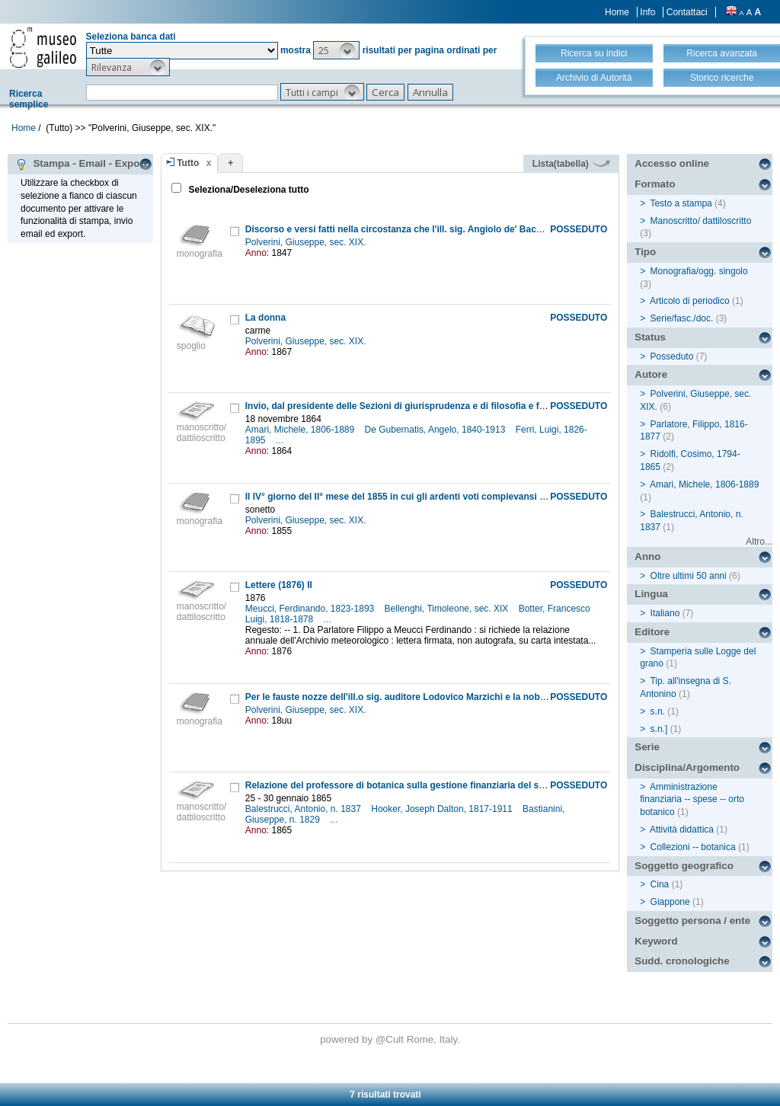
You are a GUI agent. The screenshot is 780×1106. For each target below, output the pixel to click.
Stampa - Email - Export (81, 164)
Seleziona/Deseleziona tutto (247, 189)
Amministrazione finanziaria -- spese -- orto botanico (692, 800)
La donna (265, 317)
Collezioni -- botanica (693, 847)
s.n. (658, 711)
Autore (651, 374)
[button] (336, 50)
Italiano (665, 613)
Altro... (759, 541)
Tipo (645, 251)
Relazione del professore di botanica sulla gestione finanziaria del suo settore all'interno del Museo (460, 785)
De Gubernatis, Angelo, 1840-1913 (436, 429)
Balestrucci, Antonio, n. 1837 (304, 809)
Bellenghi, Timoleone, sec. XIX (448, 608)
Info (647, 12)
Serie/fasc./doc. (682, 318)
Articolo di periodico (690, 301)
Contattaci (687, 12)
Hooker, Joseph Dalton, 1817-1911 (443, 809)
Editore (652, 632)
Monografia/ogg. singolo (699, 271)
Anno (647, 556)
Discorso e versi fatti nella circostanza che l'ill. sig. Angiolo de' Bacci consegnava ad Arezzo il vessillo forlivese (486, 229)
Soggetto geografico (684, 865)
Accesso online (672, 163)
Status (650, 337)
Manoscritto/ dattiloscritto (701, 221)
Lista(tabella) (571, 163)
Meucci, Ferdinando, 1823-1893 (311, 608)
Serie (647, 747)
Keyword (656, 941)
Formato (655, 184)
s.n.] (659, 729)
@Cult (391, 1039)
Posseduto (672, 356)
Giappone (670, 902)
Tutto (188, 163)
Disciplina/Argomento (687, 767)
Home (617, 12)
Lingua (651, 593)
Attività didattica (682, 829)
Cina (660, 884)
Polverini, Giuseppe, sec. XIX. (307, 242)
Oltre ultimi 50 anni (689, 576)
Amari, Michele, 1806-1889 (301, 429)
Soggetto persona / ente (692, 920)
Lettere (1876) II (278, 585)
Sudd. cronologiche (682, 961)
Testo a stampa (680, 203)
